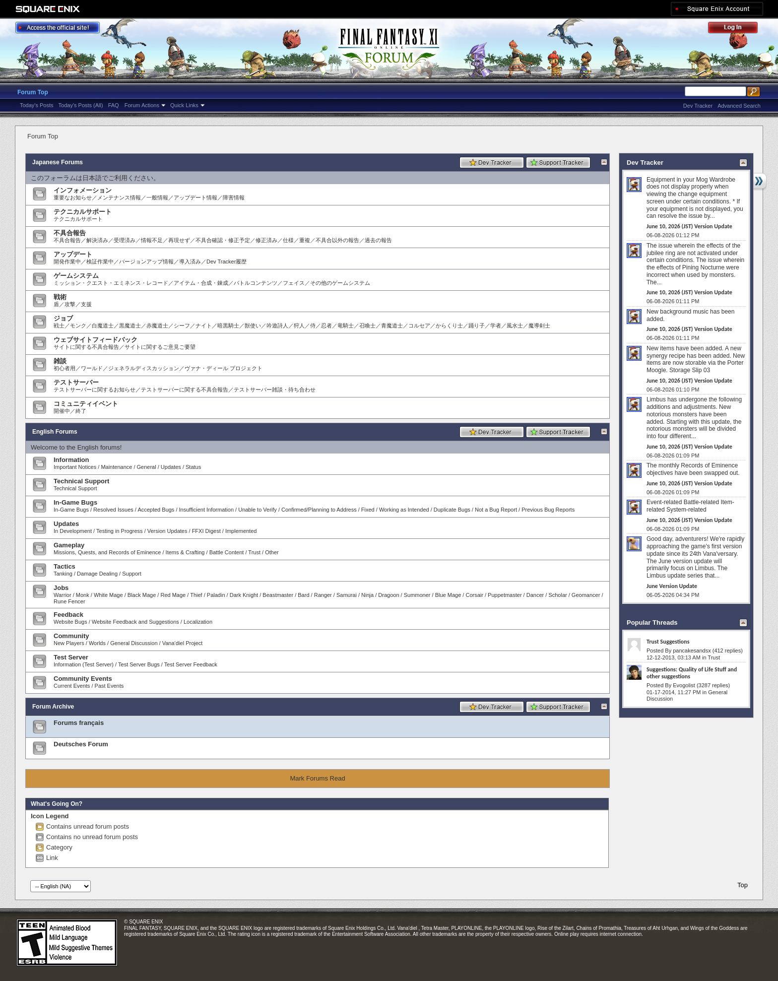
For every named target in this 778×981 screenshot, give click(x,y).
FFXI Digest (206, 531)
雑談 (60, 361)
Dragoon (388, 595)
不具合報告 (70, 233)
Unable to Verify (257, 510)
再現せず (179, 240)
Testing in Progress (119, 531)
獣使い (253, 325)
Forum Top (32, 92)
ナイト (203, 325)
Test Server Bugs (139, 664)
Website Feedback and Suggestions (135, 622)
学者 (495, 325)
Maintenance (116, 467)
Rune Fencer (69, 601)
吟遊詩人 (277, 325)
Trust (254, 552)
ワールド (92, 368)
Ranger (323, 595)
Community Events (83, 678)
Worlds (97, 643)
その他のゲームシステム (340, 283)
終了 (80, 411)
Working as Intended (404, 510)
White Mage (108, 595)
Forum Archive (53, 706)
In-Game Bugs (75, 502)
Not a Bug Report (496, 510)
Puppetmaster (504, 595)
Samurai (346, 595)
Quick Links (184, 105)
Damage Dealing (97, 574)
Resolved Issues (113, 510)
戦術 (60, 297)
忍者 (326, 325)
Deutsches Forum (81, 744)
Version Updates (167, 531)
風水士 (515, 325)
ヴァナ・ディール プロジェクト (223, 368)
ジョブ (63, 318)
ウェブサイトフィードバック (95, 339)
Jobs (61, 587)
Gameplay (69, 545)
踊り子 (476, 325)
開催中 (62, 411)
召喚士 (367, 325)
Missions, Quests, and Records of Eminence (107, 552)
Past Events (109, 686)
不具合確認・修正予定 (222, 240)
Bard (303, 595)
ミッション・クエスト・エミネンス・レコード (111, 283)
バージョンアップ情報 (146, 261)
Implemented (241, 531)
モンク (78, 325)
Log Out (738, 29)
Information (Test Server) (84, 664)
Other (272, 552)
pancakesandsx (692, 651)
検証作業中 (100, 261)
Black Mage (142, 595)
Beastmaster (277, 595)
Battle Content (226, 552)
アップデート (73, 254)
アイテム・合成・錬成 (201, 283)
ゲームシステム (76, 275)
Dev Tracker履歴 (226, 261)
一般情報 (157, 197)
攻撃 (70, 304)
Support (131, 574)
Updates (171, 467)
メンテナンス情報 (119, 197)
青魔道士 (392, 325)
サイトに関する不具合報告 (86, 347)
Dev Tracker (698, 106)
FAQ (113, 105)
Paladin (216, 595)
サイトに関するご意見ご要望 (160, 347)
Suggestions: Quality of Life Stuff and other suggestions (692, 673)
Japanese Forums (57, 162)
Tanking (63, 574)
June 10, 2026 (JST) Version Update (689, 226)
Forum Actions (142, 105)
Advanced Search (739, 106)
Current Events (72, 686)
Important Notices (75, 467)
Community (71, 636)
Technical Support (81, 481)
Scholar (557, 595)
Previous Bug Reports (548, 510)
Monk (82, 595)
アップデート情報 (195, 197)
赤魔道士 (157, 325)
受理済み (124, 240)
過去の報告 (378, 240)
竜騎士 (345, 325)
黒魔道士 (130, 325)
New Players (69, 643)
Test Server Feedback (190, 664)
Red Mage (173, 595)
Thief (196, 595)
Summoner (417, 595)
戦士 (59, 325)
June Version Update (672, 586)
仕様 (288, 240)
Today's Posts (37, 105)
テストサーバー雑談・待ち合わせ (275, 389)
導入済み (190, 261)
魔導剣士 (539, 325)
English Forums (54, 431)
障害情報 (234, 197)
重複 (304, 240)
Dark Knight (244, 595)
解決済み (97, 240)
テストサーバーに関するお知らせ (94, 389)
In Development (73, 531)
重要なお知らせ (73, 197)
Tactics (64, 566)
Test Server (71, 657)
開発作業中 (67, 261)
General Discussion (133, 643)
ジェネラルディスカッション (143, 368)
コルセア (419, 325)
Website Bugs (70, 622)
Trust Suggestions (668, 641)
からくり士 (449, 325)
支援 (86, 304)
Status (193, 467)
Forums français (79, 722)
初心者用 (64, 368)
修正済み (266, 240)
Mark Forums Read (317, 778)
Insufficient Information (206, 510)
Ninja (367, 595)
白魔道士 (103, 325)
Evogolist (684, 685)
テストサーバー (76, 382)
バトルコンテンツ (255, 283)
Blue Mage (448, 595)
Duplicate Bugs (452, 510)
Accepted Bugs (155, 510)
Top (742, 885)
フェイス (294, 283)
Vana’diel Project (182, 643)
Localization (198, 622)
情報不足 (152, 240)
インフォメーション (83, 190)
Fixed (368, 510)
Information (71, 459)
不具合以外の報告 (337, 240)
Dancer (535, 595)
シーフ (182, 325)
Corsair (474, 595)
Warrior (62, 595)
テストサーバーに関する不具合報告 (184, 389)
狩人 (299, 325)
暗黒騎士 (228, 325)
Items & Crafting (185, 552)
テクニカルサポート (83, 211)
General (146, 467)
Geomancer (586, 595)
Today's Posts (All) (81, 105)
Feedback (68, 614)
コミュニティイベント (86, 403)
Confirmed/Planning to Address (319, 510)
